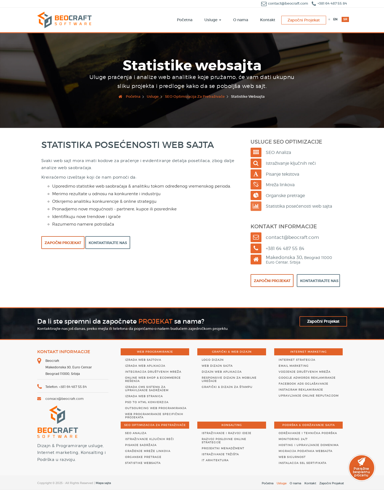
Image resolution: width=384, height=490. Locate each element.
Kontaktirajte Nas (108, 243)
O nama (295, 483)
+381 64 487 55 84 (329, 3)
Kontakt (310, 483)
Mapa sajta (103, 483)
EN (335, 19)
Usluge (281, 483)
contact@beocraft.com (285, 3)
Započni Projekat (63, 243)
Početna (267, 483)
